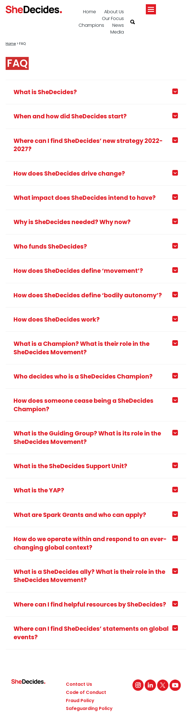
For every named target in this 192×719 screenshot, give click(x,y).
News (118, 25)
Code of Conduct (86, 692)
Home (89, 11)
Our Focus (113, 18)
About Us (114, 11)
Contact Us (79, 684)
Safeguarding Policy (89, 708)
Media (117, 32)
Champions (91, 25)
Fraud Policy (80, 700)
